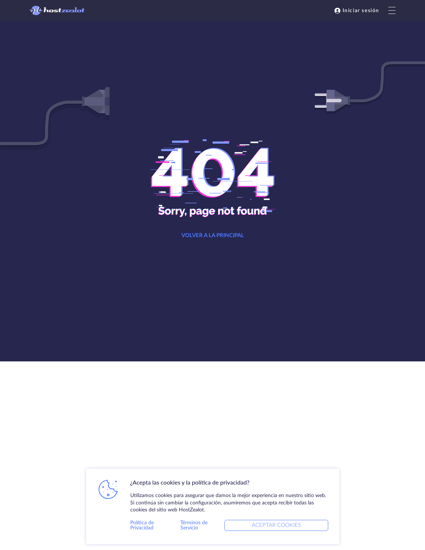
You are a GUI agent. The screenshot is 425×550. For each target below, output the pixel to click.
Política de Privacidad (142, 525)
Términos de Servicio (194, 525)
